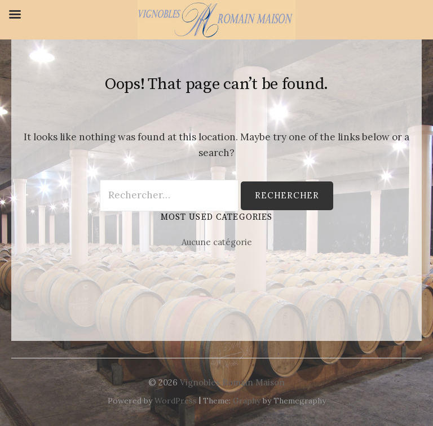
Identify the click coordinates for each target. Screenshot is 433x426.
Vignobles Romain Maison (232, 382)
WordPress (175, 401)
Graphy (246, 401)
